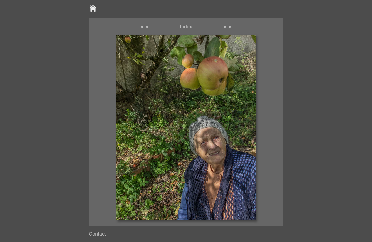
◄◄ (144, 26)
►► (228, 26)
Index (186, 26)
